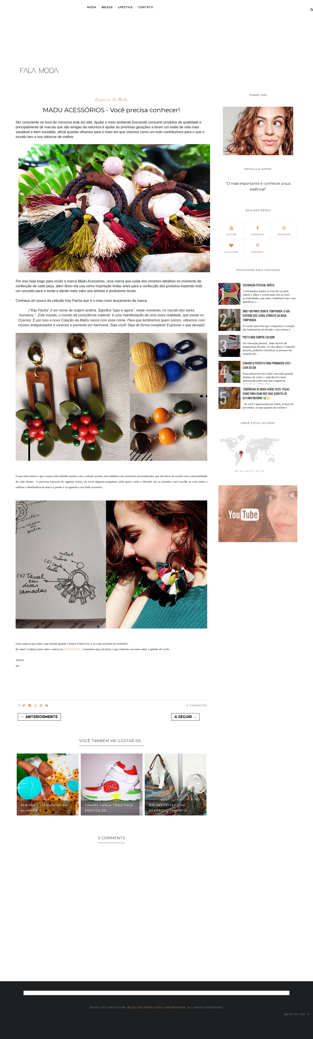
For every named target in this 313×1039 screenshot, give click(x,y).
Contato (145, 7)
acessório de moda (111, 100)
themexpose (175, 1007)
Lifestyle (125, 7)
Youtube (231, 230)
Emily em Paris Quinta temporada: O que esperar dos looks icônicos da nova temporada (266, 315)
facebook (257, 230)
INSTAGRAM (72, 649)
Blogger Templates (145, 1007)
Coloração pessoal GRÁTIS (259, 285)
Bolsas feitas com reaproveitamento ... (170, 808)
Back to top (296, 1014)
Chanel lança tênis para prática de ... (109, 808)
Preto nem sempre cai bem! (259, 337)
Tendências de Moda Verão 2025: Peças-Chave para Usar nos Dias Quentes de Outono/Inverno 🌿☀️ (266, 393)
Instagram (284, 230)
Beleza (107, 7)
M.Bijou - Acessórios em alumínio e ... (44, 808)
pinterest (257, 248)
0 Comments (196, 705)
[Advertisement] (39, 31)
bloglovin (231, 248)
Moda (91, 7)
